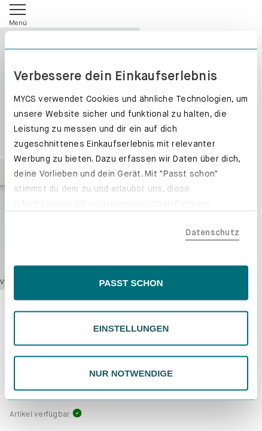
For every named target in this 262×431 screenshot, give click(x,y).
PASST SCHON (131, 283)
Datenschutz (212, 231)
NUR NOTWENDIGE (131, 373)
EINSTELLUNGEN (131, 328)
